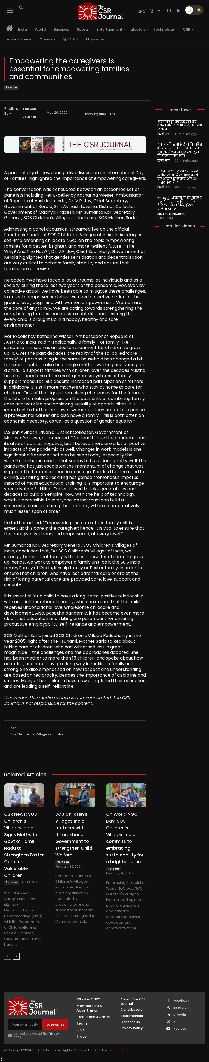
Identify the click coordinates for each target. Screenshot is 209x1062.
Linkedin (179, 1015)
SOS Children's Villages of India (35, 734)
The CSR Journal (29, 113)
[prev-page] (7, 956)
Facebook (181, 1001)
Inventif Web (118, 1050)
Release (11, 87)
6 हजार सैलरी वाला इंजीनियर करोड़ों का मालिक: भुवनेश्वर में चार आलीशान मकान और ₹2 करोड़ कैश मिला (177, 176)
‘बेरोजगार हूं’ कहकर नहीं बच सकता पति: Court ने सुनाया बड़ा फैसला (179, 125)
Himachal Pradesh (171, 214)
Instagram (181, 1008)
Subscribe (55, 1024)
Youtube (180, 1029)
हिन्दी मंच (163, 134)
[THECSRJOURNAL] (101, 11)
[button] (20, 7)
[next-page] (16, 956)
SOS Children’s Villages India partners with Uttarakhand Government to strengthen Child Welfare (73, 834)
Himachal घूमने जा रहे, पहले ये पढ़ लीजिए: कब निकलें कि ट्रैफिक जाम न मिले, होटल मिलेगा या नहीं (179, 203)
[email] (25, 1024)
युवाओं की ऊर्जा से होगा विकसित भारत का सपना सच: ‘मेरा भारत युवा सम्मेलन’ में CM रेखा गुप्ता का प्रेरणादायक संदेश (179, 150)
